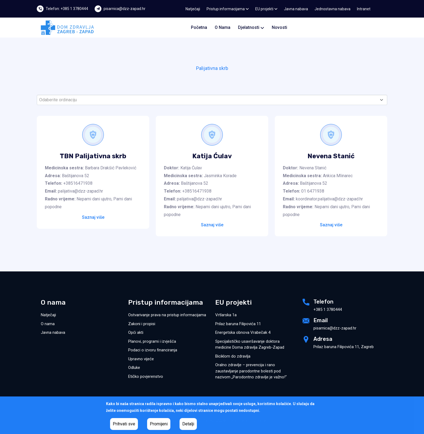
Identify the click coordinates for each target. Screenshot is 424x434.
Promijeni (159, 423)
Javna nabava (296, 9)
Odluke (134, 367)
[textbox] (209, 100)
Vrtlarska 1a (226, 314)
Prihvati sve (124, 423)
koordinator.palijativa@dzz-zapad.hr (329, 198)
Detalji (188, 423)
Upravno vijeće (141, 358)
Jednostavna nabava (332, 9)
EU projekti (266, 9)
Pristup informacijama (228, 9)
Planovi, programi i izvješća (152, 341)
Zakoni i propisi (141, 323)
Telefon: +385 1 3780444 (67, 8)
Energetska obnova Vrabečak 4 (242, 332)
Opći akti (135, 332)
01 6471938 (312, 191)
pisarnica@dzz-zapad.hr (124, 8)
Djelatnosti (251, 27)
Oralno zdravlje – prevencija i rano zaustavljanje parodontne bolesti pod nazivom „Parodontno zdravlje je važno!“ (251, 370)
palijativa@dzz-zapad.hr (80, 191)
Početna (199, 27)
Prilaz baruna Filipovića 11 (238, 323)
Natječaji (193, 9)
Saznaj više (93, 217)
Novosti (279, 27)
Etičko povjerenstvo (145, 376)
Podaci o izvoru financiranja (152, 350)
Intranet (363, 9)
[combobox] (212, 100)
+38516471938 (77, 183)
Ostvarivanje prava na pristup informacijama (167, 314)
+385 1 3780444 (327, 309)
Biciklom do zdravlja (232, 356)
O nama (222, 27)
